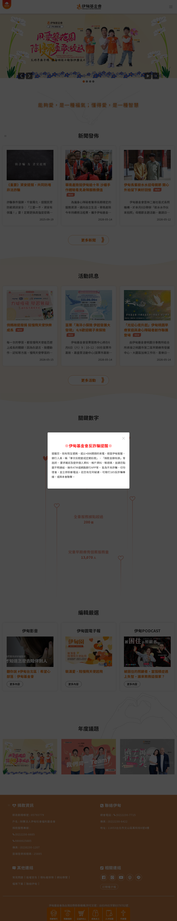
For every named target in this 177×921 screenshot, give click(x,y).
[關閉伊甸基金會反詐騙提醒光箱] (123, 438)
